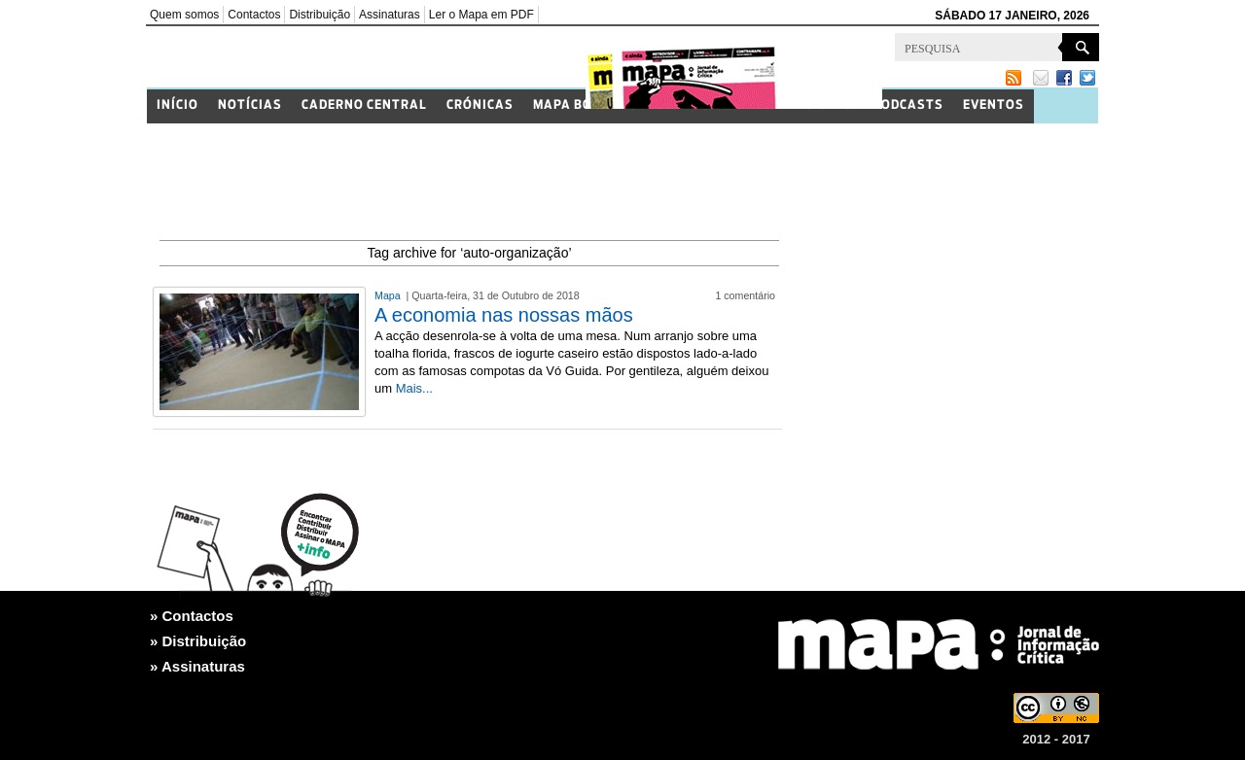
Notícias (250, 105)
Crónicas (480, 105)
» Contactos (191, 615)
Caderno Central (364, 105)
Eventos (993, 105)
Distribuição (319, 14)
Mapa (389, 295)
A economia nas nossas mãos (503, 315)
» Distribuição (198, 641)
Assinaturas (389, 14)
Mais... (414, 388)
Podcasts (907, 105)
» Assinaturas (197, 666)
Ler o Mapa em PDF (481, 14)
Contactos (254, 14)
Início (177, 105)
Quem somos (184, 14)
